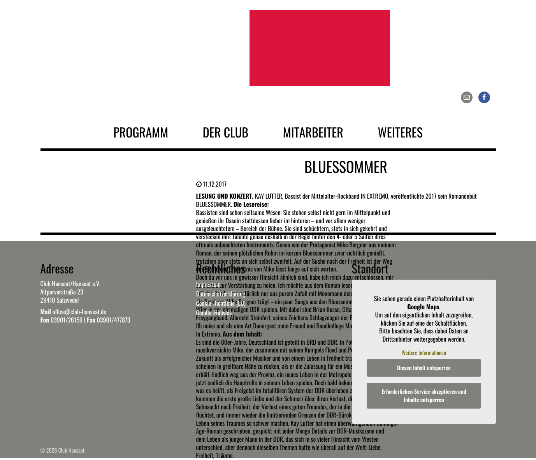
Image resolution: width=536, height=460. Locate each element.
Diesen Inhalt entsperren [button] (424, 368)
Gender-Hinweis (214, 312)
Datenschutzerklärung (220, 293)
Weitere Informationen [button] (423, 352)
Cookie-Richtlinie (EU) (221, 303)
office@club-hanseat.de (79, 311)
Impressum (208, 284)
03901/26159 (67, 319)
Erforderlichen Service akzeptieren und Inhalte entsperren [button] (423, 396)
